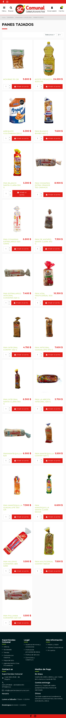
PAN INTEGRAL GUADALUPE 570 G (44, 348)
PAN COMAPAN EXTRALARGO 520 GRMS (11, 241)
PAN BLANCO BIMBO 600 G (41, 132)
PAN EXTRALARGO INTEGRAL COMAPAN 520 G (12, 295)
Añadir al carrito (21, 86)
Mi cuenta (51, 650)
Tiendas (6, 652)
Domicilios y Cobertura (30, 659)
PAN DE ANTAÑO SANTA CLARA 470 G (43, 241)
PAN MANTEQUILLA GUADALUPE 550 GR (12, 507)
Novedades (8, 650)
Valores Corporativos (55, 647)
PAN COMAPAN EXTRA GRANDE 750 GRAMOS (42, 185)
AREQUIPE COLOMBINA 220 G (12, 132)
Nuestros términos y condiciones (33, 646)
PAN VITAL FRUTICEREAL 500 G (43, 295)
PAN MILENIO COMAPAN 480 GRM (10, 563)
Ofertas (6, 647)
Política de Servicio (32, 655)
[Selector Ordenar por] (50, 34)
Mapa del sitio (9, 660)
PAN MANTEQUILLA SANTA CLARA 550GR (42, 508)
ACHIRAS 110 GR (11, 79)
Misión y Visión (53, 645)
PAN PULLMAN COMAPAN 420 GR (12, 617)
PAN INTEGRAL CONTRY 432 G (10, 348)
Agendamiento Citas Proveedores (11, 664)
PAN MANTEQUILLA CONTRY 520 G (44, 454)
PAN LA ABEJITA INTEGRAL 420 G (43, 400)
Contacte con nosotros (9, 656)
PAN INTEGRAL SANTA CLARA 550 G (12, 401)
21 (59, 35)
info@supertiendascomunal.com (16, 690)
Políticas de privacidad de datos (33, 651)
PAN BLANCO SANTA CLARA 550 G (12, 185)
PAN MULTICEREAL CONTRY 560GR (44, 562)
